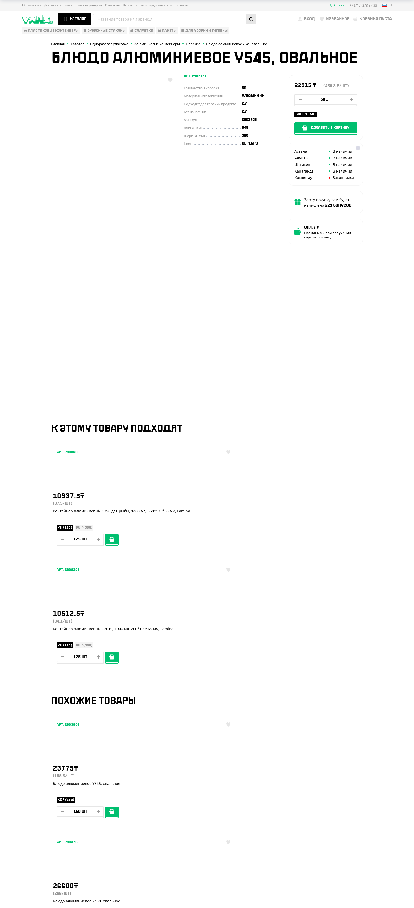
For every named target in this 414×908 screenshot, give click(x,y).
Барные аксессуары (41, 785)
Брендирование (119, 816)
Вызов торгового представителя (147, 5)
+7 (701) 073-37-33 (354, 791)
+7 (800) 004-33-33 (355, 781)
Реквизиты (114, 785)
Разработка (344, 891)
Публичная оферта (332, 867)
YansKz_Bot (341, 811)
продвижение (348, 895)
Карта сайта (327, 876)
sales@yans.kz (348, 830)
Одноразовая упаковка (45, 761)
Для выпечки (35, 792)
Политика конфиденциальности (343, 871)
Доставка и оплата (58, 5)
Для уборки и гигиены (43, 808)
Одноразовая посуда (43, 769)
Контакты (112, 5)
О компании (31, 5)
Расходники (34, 816)
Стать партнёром (89, 5)
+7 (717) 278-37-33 (354, 770)
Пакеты (29, 800)
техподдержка (364, 891)
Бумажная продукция (43, 777)
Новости (181, 5)
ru (387, 5)
